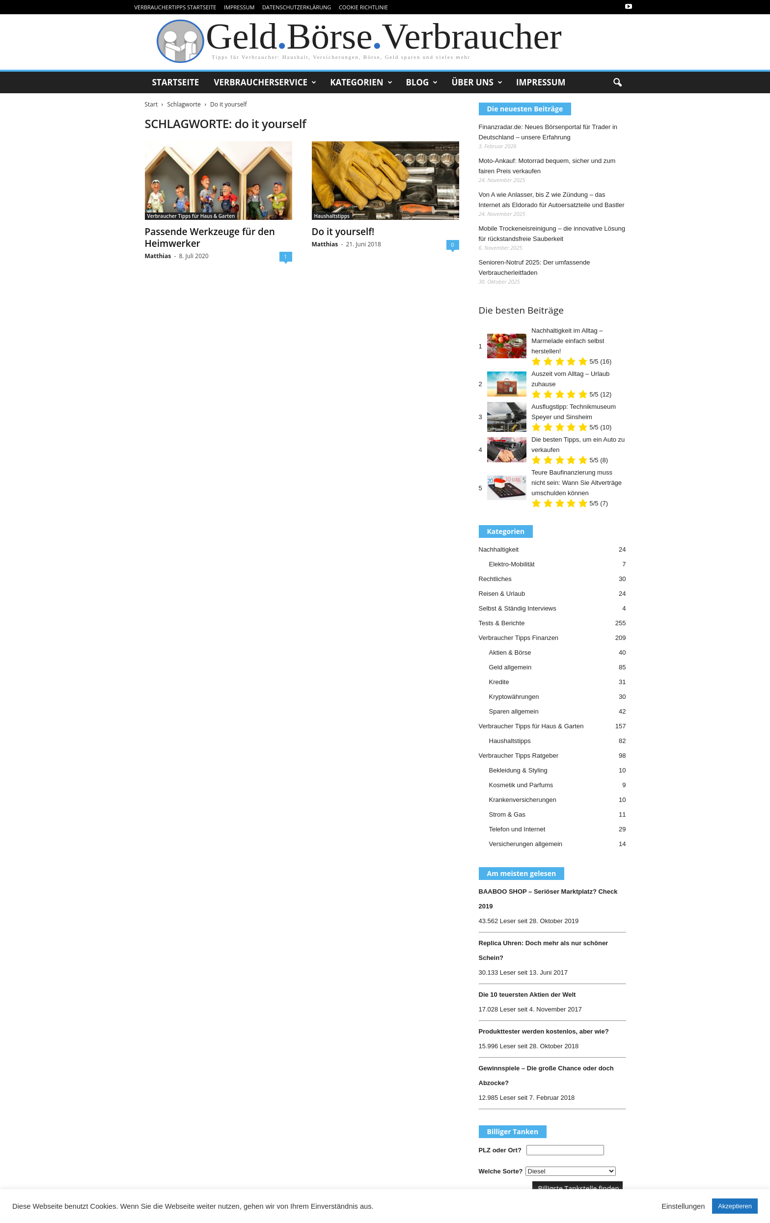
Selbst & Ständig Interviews (517, 608)
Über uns (476, 82)
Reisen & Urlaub (502, 593)
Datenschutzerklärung (296, 7)
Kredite (499, 682)
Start (151, 104)
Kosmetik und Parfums (521, 785)
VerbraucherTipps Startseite (176, 7)
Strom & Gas (507, 814)
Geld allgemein (510, 667)
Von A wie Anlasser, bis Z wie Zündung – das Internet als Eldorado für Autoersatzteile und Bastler (552, 200)
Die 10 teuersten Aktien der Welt (527, 994)
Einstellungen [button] (683, 1206)
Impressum (239, 7)
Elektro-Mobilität (512, 564)
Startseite (175, 82)
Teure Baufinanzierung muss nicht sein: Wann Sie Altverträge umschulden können (576, 483)
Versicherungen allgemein (526, 844)
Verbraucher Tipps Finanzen (519, 637)
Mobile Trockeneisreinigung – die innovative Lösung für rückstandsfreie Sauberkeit (552, 233)
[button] (617, 83)
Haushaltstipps (332, 216)
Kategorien (361, 82)
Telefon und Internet (517, 829)
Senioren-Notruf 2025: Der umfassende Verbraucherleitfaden (534, 267)
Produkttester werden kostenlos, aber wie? (544, 1031)
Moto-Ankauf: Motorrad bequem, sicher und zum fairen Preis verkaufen (547, 166)
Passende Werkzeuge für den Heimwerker (210, 237)
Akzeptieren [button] (735, 1206)
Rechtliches (495, 579)
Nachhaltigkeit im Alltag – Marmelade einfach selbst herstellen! (567, 341)
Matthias (158, 256)
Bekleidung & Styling (518, 770)
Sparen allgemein (514, 711)
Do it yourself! (343, 231)
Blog (422, 82)
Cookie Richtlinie (363, 7)
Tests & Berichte (502, 623)
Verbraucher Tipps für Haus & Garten (191, 216)
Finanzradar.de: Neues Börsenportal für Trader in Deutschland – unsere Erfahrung (548, 132)
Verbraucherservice (265, 82)
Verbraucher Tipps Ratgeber (519, 755)
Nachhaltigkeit (499, 549)
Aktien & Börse (510, 652)
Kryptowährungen (514, 696)
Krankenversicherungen (522, 799)
